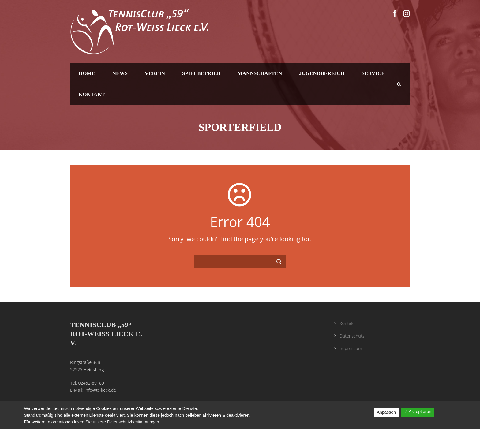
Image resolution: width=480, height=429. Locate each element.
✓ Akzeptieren (417, 411)
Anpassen (386, 412)
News (120, 73)
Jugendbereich (321, 73)
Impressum (350, 348)
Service (373, 73)
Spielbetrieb (201, 73)
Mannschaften (260, 73)
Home (87, 73)
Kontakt (92, 94)
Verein (155, 73)
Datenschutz (351, 336)
